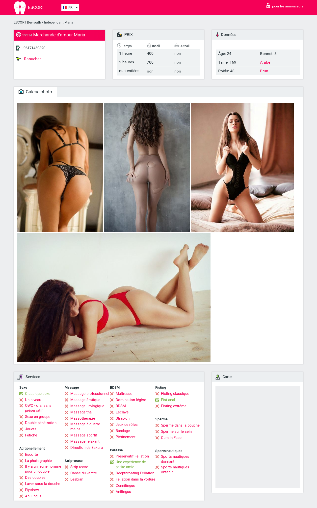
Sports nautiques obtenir (175, 469)
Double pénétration (40, 423)
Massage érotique (85, 400)
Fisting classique (175, 393)
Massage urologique (87, 406)
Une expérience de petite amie (131, 464)
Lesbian (76, 479)
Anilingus (123, 491)
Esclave (122, 412)
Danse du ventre (83, 473)
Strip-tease (79, 467)
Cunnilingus (125, 485)
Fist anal (168, 400)
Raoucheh (29, 58)
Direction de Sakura (86, 447)
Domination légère (131, 400)
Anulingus (33, 496)
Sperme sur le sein (176, 431)
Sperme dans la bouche (180, 425)
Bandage (123, 431)
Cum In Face (171, 437)
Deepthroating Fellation (135, 473)
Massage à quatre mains (85, 426)
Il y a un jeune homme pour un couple (43, 469)
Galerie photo (35, 91)
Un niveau (33, 400)
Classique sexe (37, 393)
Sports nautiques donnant (175, 459)
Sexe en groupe (37, 416)
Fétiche (31, 435)
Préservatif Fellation (132, 456)
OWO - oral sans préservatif (38, 408)
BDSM (121, 406)
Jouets (30, 429)
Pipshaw (32, 490)
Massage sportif (83, 435)
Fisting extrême (173, 406)
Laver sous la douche (42, 484)
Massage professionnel (89, 393)
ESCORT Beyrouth (27, 22)
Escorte (31, 454)
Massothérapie (82, 418)
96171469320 (34, 48)
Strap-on (123, 418)
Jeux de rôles (127, 424)
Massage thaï (81, 412)
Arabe (265, 62)
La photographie (38, 460)
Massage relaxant (85, 441)
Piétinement (125, 437)
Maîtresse (124, 393)
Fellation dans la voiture (135, 479)
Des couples (35, 477)
